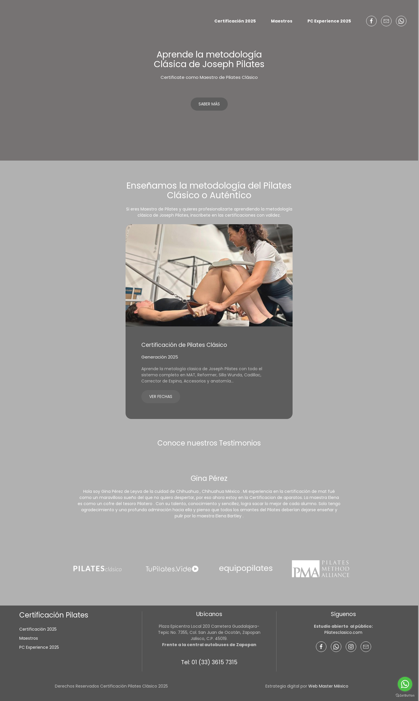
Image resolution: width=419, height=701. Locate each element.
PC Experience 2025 (329, 21)
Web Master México (328, 686)
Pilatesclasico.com (343, 632)
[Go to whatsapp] (405, 684)
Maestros (281, 21)
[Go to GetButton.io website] (405, 695)
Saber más (209, 104)
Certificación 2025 (235, 21)
